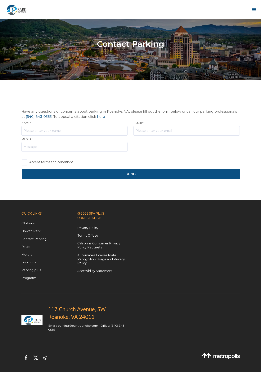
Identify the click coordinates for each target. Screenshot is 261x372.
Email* (138, 123)
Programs (28, 278)
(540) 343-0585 (39, 117)
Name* (26, 123)
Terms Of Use (87, 235)
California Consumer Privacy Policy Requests (98, 245)
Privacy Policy (87, 228)
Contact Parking (34, 239)
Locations (28, 262)
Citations (27, 223)
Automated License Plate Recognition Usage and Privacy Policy (101, 259)
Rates (25, 247)
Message (28, 139)
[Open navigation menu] (253, 9)
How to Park (31, 231)
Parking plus (31, 270)
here (101, 117)
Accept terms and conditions (51, 162)
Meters (26, 254)
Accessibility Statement (95, 271)
